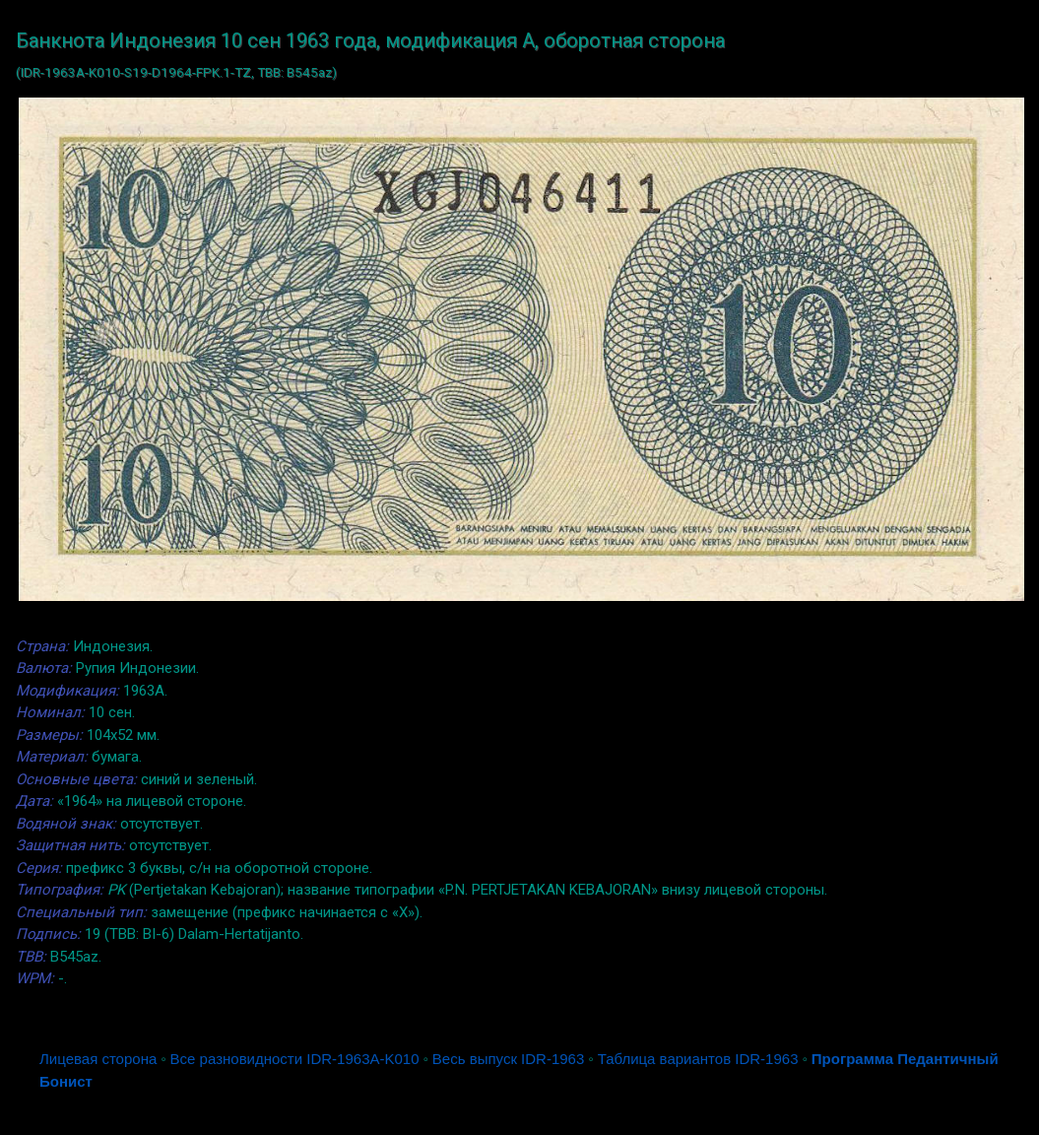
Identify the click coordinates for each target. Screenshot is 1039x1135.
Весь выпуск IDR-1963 (508, 1058)
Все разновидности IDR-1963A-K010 (295, 1058)
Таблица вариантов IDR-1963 (698, 1058)
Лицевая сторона (98, 1058)
